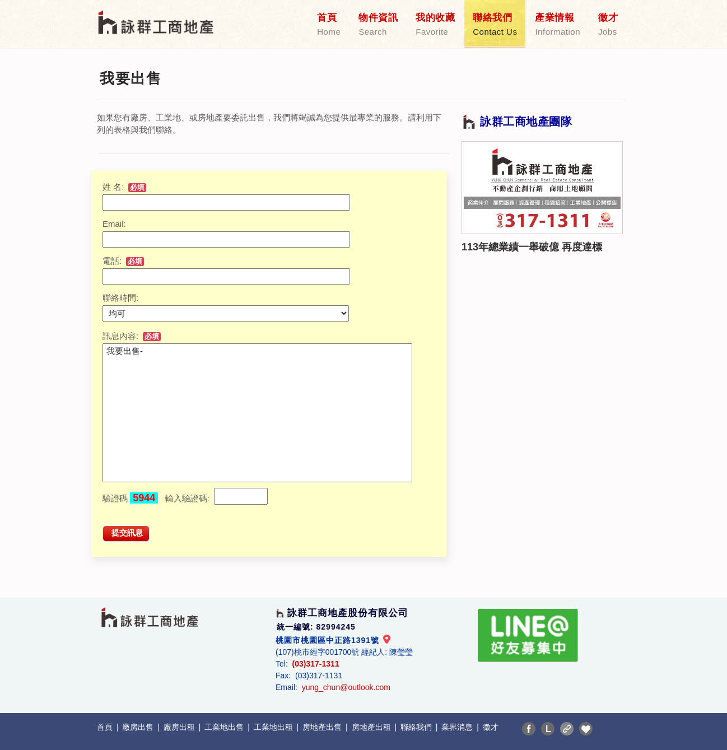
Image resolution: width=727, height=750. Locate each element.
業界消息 (458, 727)
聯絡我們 (495, 24)
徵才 (608, 24)
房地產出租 (372, 727)
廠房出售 (139, 727)
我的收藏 (435, 24)
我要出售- (257, 412)
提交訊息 (127, 532)
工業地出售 (225, 727)
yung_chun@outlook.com (346, 687)
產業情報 (557, 24)
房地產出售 (323, 727)
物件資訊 (378, 24)
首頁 (329, 24)
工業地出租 (274, 727)
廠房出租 (180, 727)
